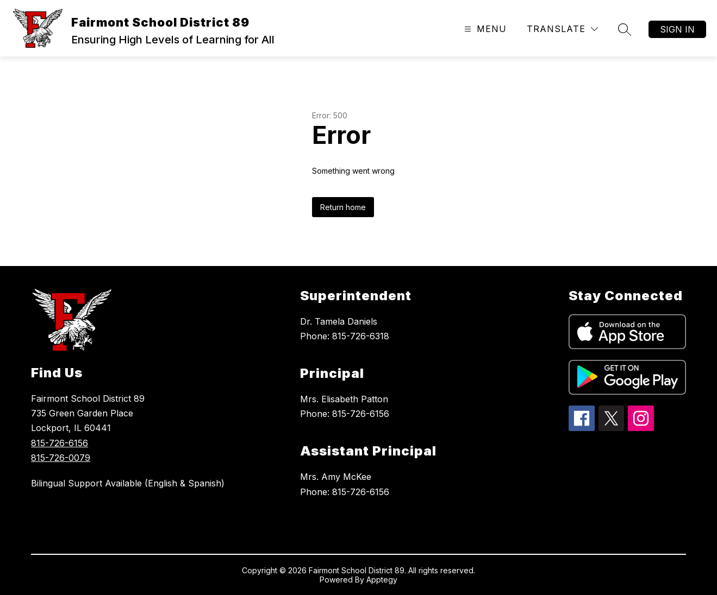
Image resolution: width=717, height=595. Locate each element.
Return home (343, 207)
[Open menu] (484, 29)
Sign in (677, 29)
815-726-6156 (59, 443)
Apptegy (381, 579)
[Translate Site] (562, 29)
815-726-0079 (60, 457)
